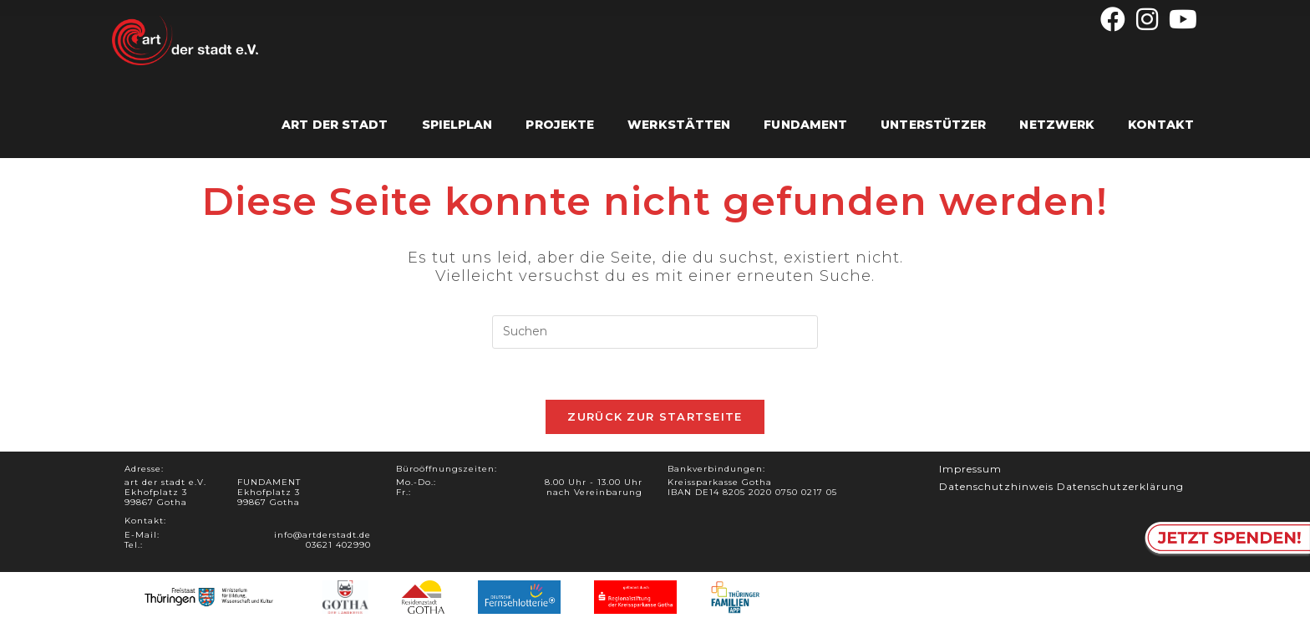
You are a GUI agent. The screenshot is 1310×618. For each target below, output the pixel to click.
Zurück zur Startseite (654, 416)
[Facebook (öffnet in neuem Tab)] (1113, 19)
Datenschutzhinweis (996, 486)
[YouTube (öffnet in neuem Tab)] (1181, 19)
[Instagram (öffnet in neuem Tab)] (1147, 19)
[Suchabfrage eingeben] (655, 332)
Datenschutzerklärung (1120, 486)
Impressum (970, 468)
